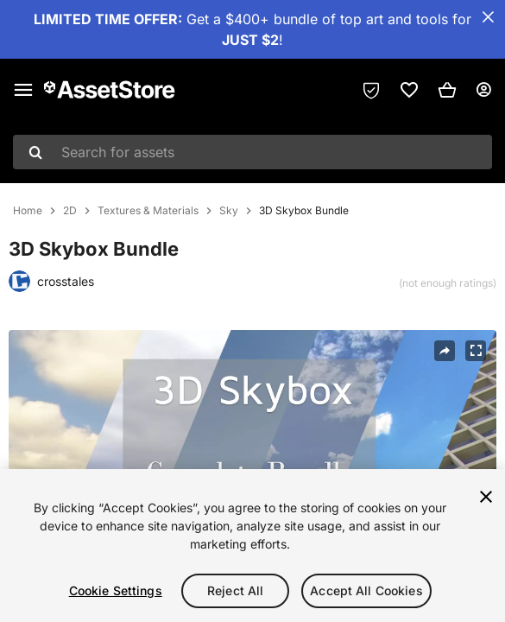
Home (27, 211)
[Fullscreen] (475, 350)
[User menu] (483, 89)
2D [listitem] (70, 211)
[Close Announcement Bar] (487, 17)
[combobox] (252, 152)
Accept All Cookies (366, 590)
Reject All (235, 590)
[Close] (486, 497)
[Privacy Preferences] (371, 89)
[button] (447, 89)
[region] (252, 545)
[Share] (444, 350)
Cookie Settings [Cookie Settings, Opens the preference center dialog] (115, 590)
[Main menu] (23, 90)
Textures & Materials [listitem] (148, 211)
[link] (409, 89)
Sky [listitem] (228, 211)
